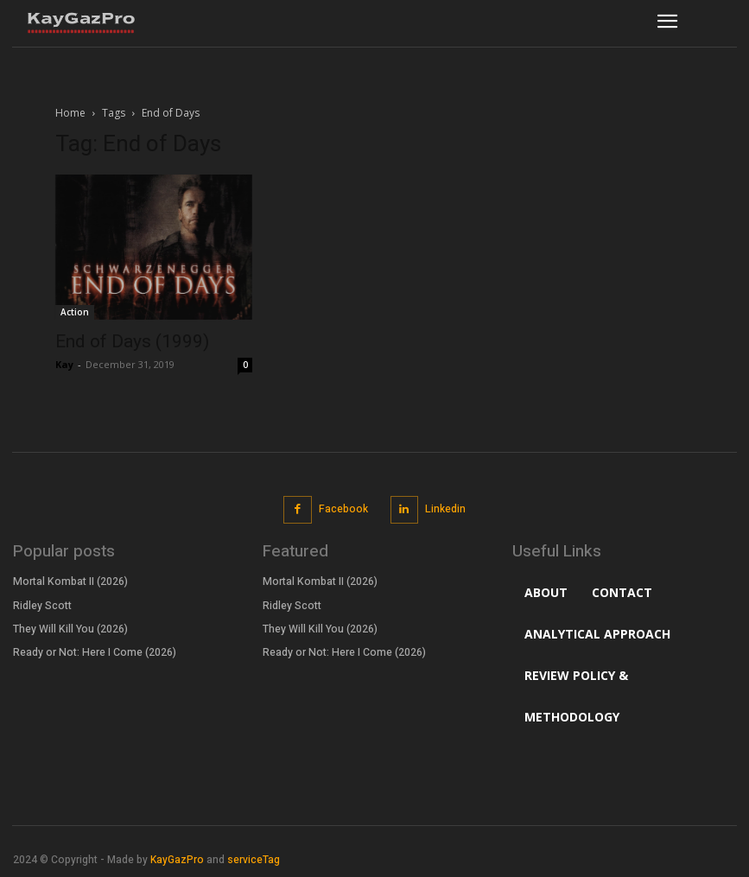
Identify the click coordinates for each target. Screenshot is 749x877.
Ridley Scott (42, 605)
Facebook (343, 509)
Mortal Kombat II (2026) (69, 581)
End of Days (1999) (132, 341)
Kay (64, 364)
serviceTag (253, 859)
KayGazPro (177, 859)
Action (74, 312)
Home (70, 112)
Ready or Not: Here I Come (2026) (94, 651)
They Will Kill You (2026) (70, 628)
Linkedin (445, 509)
